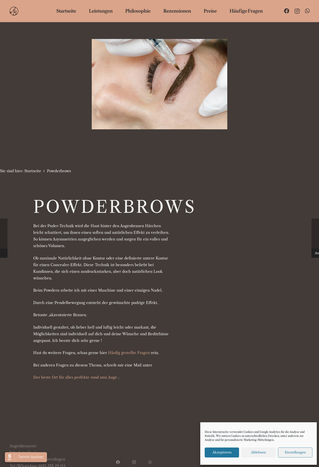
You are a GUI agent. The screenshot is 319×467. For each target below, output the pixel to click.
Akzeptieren (221, 452)
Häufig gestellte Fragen (129, 353)
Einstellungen (295, 452)
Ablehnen (258, 452)
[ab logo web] (23, 11)
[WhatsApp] (307, 11)
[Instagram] (297, 11)
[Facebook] (286, 11)
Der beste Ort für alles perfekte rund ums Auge (75, 377)
